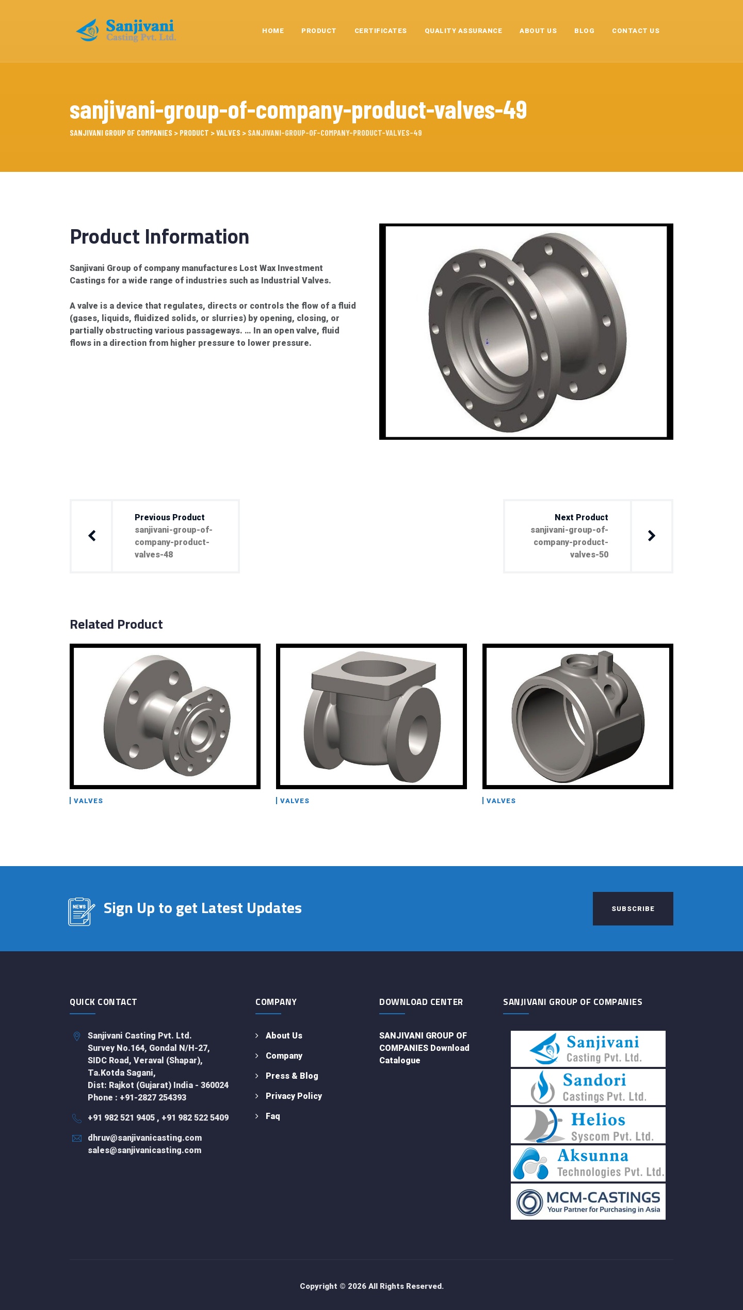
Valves (88, 800)
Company (284, 1056)
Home (273, 31)
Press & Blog (292, 1076)
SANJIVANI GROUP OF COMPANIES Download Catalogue (424, 1048)
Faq (273, 1116)
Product (319, 31)
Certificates (380, 31)
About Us (538, 31)
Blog (584, 31)
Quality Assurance (464, 31)
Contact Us (635, 31)
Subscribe (633, 909)
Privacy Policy (294, 1096)
